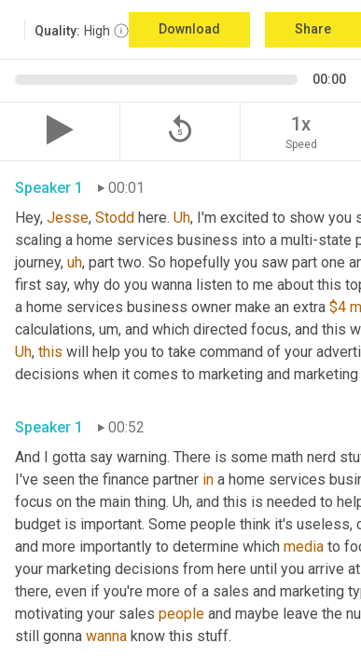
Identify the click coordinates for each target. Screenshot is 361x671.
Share (313, 28)
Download (189, 28)
